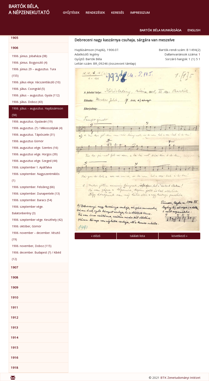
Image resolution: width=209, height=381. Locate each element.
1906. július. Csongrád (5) (28, 89)
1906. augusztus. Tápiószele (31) (33, 134)
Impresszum (140, 12)
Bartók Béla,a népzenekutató (29, 9)
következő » (179, 236)
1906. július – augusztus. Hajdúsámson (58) (37, 111)
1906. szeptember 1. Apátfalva (32, 167)
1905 (14, 38)
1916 (14, 357)
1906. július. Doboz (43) (27, 102)
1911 (14, 307)
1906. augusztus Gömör (27, 141)
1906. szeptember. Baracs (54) (32, 200)
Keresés (117, 12)
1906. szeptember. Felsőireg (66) (33, 187)
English (193, 30)
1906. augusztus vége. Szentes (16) (35, 148)
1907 (14, 267)
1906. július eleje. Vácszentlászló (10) (36, 82)
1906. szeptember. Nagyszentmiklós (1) (36, 177)
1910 (14, 297)
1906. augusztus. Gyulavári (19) (32, 121)
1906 (14, 48)
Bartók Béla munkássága (160, 30)
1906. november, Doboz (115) (31, 246)
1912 (14, 317)
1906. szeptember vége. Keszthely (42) (37, 220)
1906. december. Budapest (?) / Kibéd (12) (36, 255)
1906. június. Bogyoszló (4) (29, 62)
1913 (14, 327)
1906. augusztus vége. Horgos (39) (35, 154)
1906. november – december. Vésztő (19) (36, 236)
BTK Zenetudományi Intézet (180, 377)
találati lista (137, 236)
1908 (14, 277)
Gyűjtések (71, 12)
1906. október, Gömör (26, 226)
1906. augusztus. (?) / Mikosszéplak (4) (37, 128)
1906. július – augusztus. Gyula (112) (36, 95)
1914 (14, 337)
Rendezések (95, 12)
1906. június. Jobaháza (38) (29, 56)
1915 (14, 347)
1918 (14, 367)
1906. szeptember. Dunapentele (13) (36, 193)
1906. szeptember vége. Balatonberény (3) (27, 210)
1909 (14, 287)
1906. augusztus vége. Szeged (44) (34, 161)
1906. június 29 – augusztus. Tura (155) (34, 72)
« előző (95, 236)
